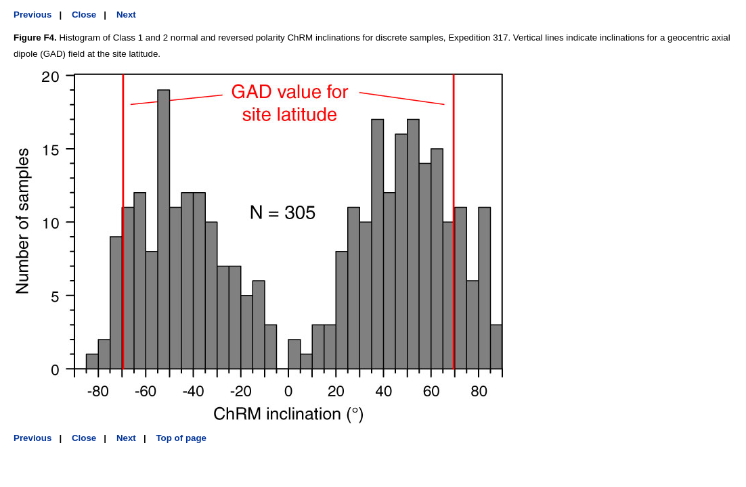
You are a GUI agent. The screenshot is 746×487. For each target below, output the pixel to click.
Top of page (181, 438)
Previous (32, 14)
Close (84, 14)
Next (126, 14)
